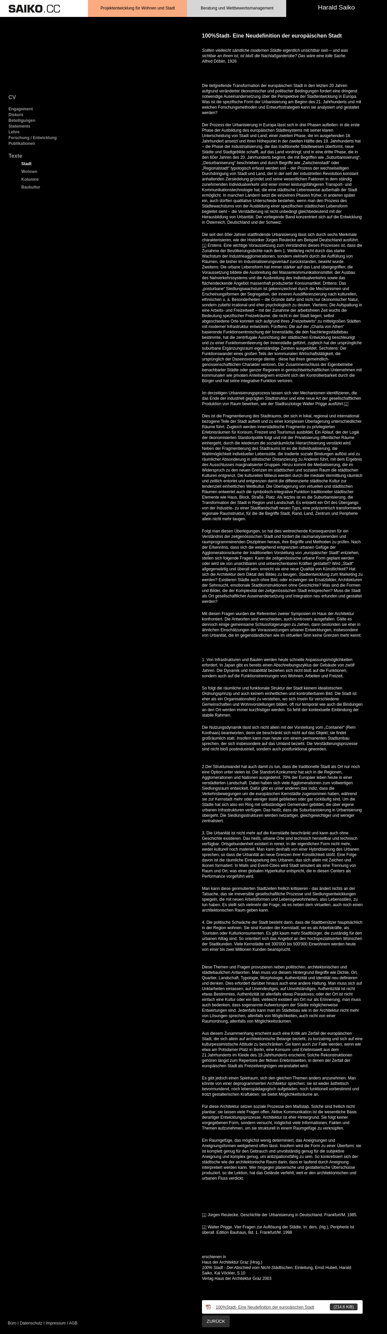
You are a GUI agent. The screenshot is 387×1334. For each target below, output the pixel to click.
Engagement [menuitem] (20, 109)
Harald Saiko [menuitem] (336, 7)
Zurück (216, 1321)
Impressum (56, 1323)
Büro (12, 1323)
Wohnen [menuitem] (29, 171)
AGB (73, 1323)
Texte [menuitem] (15, 156)
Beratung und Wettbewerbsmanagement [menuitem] (237, 8)
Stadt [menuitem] (26, 163)
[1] (204, 245)
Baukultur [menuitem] (30, 187)
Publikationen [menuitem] (21, 143)
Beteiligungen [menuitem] (21, 120)
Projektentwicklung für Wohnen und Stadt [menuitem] (137, 8)
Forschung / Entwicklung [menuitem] (32, 137)
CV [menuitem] (12, 97)
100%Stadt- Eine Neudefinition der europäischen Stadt (287, 1307)
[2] (346, 403)
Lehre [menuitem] (14, 132)
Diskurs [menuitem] (15, 114)
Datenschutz (31, 1323)
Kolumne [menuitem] (30, 179)
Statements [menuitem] (19, 126)
